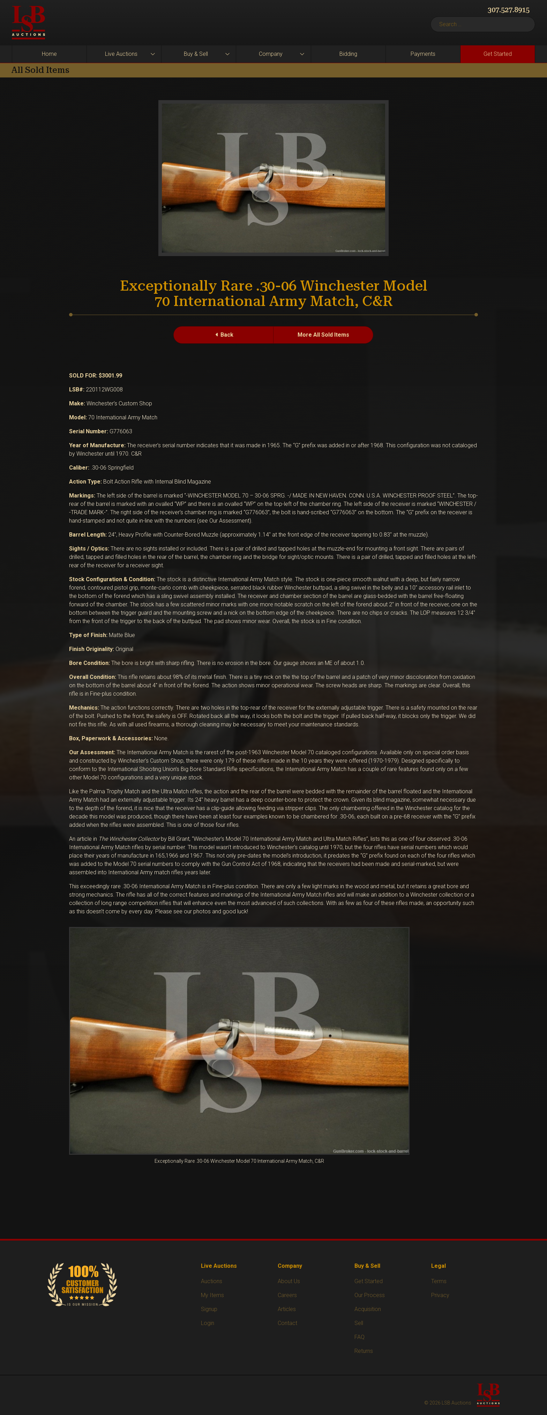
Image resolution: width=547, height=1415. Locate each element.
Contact (287, 1323)
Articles (287, 1309)
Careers (287, 1295)
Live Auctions (121, 54)
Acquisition (367, 1309)
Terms (439, 1281)
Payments (423, 54)
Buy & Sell (196, 54)
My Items (212, 1295)
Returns (363, 1351)
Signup (209, 1309)
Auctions (211, 1281)
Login (207, 1323)
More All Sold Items (323, 334)
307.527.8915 (509, 10)
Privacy (440, 1295)
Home (49, 54)
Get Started (498, 54)
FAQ (359, 1337)
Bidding (348, 54)
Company (271, 54)
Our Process (369, 1295)
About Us (289, 1281)
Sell (358, 1323)
